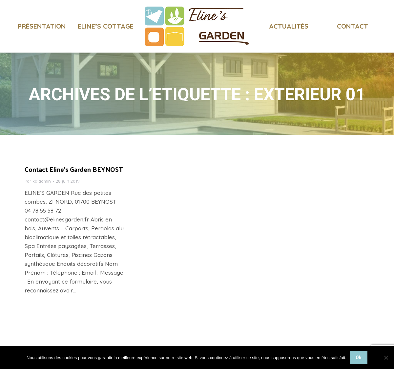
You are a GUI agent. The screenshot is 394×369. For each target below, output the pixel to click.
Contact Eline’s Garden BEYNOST (74, 181)
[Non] (386, 357)
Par (38, 193)
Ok (359, 357)
